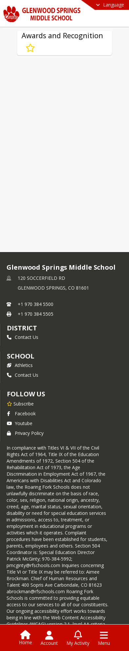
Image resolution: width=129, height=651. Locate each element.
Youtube (19, 423)
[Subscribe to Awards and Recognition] (30, 48)
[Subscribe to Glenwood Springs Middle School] (20, 403)
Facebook (21, 413)
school (20, 356)
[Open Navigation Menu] (104, 638)
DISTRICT (22, 328)
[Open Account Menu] (49, 638)
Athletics (20, 365)
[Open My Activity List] (77, 638)
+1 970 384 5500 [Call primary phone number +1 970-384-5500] (35, 304)
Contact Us (22, 337)
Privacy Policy (25, 433)
